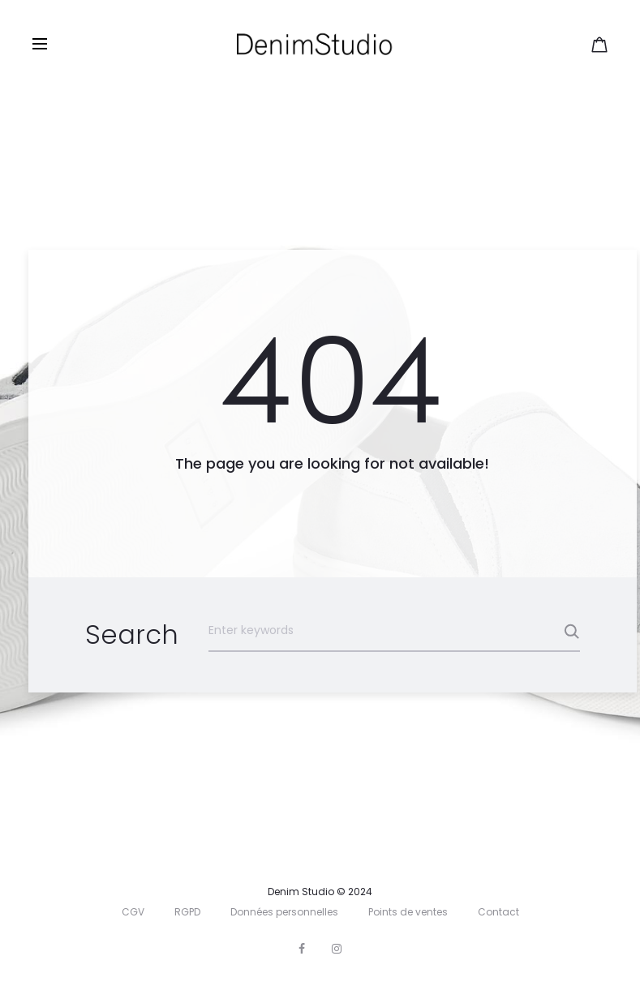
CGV (133, 912)
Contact (498, 912)
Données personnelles (284, 912)
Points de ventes (408, 912)
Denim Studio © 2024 (320, 891)
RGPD (187, 912)
